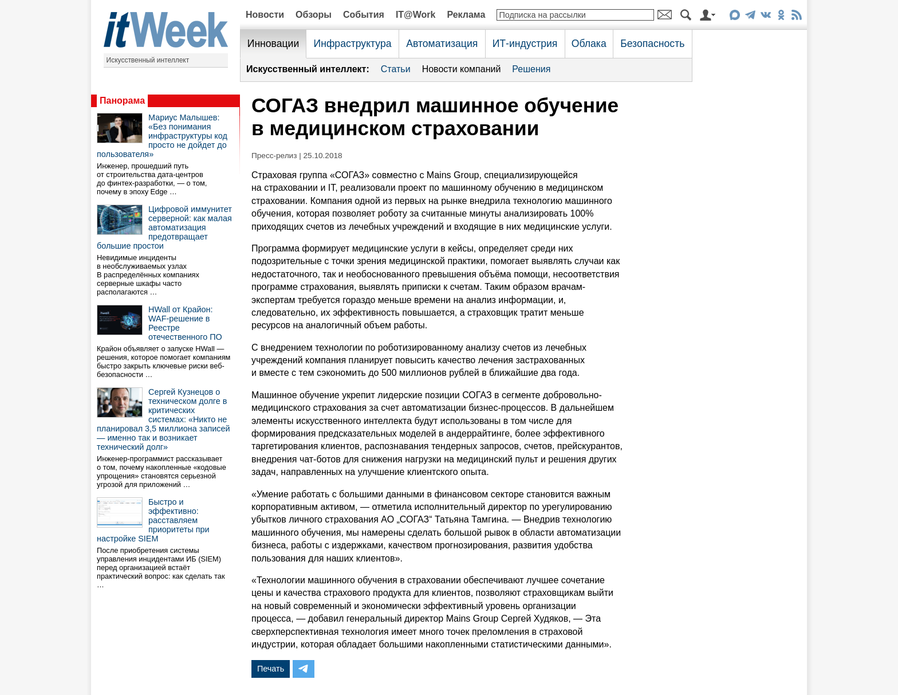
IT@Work (416, 14)
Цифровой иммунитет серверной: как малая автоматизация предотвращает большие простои (164, 227)
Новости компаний (461, 69)
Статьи (396, 69)
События (363, 14)
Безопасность (652, 43)
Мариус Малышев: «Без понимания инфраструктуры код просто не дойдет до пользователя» (162, 136)
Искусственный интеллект (148, 60)
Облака (589, 43)
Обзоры (314, 14)
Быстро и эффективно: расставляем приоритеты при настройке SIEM (153, 520)
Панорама (122, 100)
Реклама (466, 14)
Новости (265, 14)
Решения (531, 69)
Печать (270, 668)
